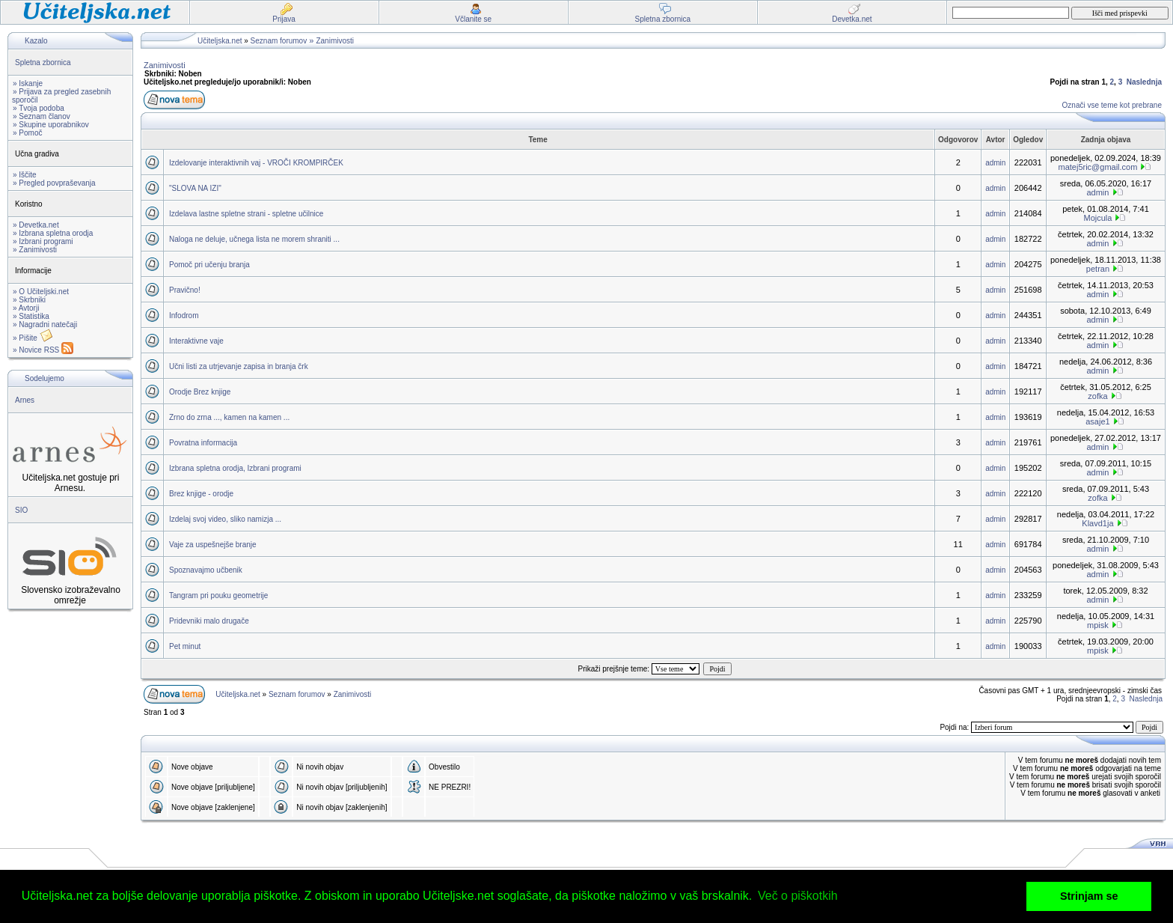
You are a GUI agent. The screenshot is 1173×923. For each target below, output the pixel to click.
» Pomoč (27, 133)
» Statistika (31, 316)
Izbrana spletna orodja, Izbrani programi (235, 468)
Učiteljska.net (219, 41)
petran (1097, 268)
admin (995, 163)
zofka (1097, 396)
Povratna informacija (203, 443)
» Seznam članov (41, 116)
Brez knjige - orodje (201, 494)
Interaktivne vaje (196, 341)
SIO (21, 510)
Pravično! (184, 290)
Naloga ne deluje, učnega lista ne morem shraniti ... (254, 239)
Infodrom (183, 315)
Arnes (24, 400)
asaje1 (1097, 421)
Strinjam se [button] (1089, 896)
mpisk (1098, 625)
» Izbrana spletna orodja (53, 233)
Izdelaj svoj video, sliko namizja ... (225, 519)
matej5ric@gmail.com (1097, 166)
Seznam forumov (279, 41)
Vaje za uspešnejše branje (213, 544)
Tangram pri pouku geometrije (218, 595)
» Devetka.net (36, 225)
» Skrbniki (29, 300)
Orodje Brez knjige (199, 392)
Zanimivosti (335, 41)
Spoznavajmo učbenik (205, 570)
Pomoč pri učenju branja (209, 265)
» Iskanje (28, 83)
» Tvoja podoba (38, 108)
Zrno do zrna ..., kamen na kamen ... (229, 417)
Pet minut (184, 646)
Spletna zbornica (43, 62)
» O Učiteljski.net (41, 291)
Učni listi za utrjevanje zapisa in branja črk (238, 366)
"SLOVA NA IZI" (195, 188)
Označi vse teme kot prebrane (1112, 105)
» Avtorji (26, 308)
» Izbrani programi (43, 241)
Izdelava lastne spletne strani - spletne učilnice (246, 214)
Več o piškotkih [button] (798, 895)
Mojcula (1098, 217)
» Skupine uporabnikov (51, 125)
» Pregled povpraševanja (54, 183)
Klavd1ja (1097, 523)
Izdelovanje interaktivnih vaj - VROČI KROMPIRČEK (256, 163)
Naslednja (1144, 82)
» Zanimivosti (35, 250)
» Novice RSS (43, 350)
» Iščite (25, 175)
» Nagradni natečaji (45, 324)
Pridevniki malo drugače (209, 621)
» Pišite (33, 338)
